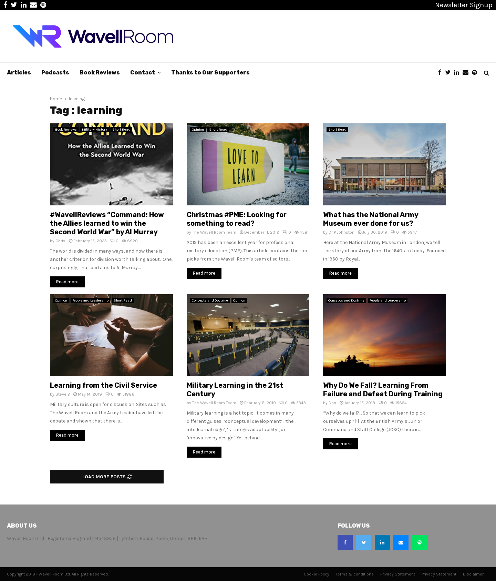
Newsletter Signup (464, 5)
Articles (19, 72)
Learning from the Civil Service (103, 385)
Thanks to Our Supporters (210, 72)
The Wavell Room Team (214, 232)
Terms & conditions (355, 574)
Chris (60, 240)
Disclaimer (473, 574)
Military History (94, 130)
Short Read (121, 130)
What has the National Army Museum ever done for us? (370, 219)
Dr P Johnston (341, 232)
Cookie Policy (316, 574)
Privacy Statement (397, 574)
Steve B (62, 394)
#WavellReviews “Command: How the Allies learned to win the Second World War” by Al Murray (107, 223)
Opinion (198, 130)
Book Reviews (100, 72)
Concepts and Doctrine (210, 300)
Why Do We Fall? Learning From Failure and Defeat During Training (383, 389)
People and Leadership (90, 300)
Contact (142, 72)
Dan (332, 402)
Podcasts (55, 72)
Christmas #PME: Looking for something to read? (237, 219)
